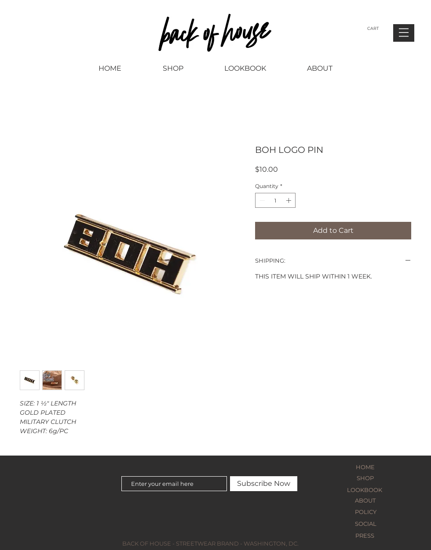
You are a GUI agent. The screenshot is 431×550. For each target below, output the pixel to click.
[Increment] (289, 200)
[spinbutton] (275, 200)
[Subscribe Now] (263, 483)
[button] (404, 32)
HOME (365, 466)
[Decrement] (261, 200)
